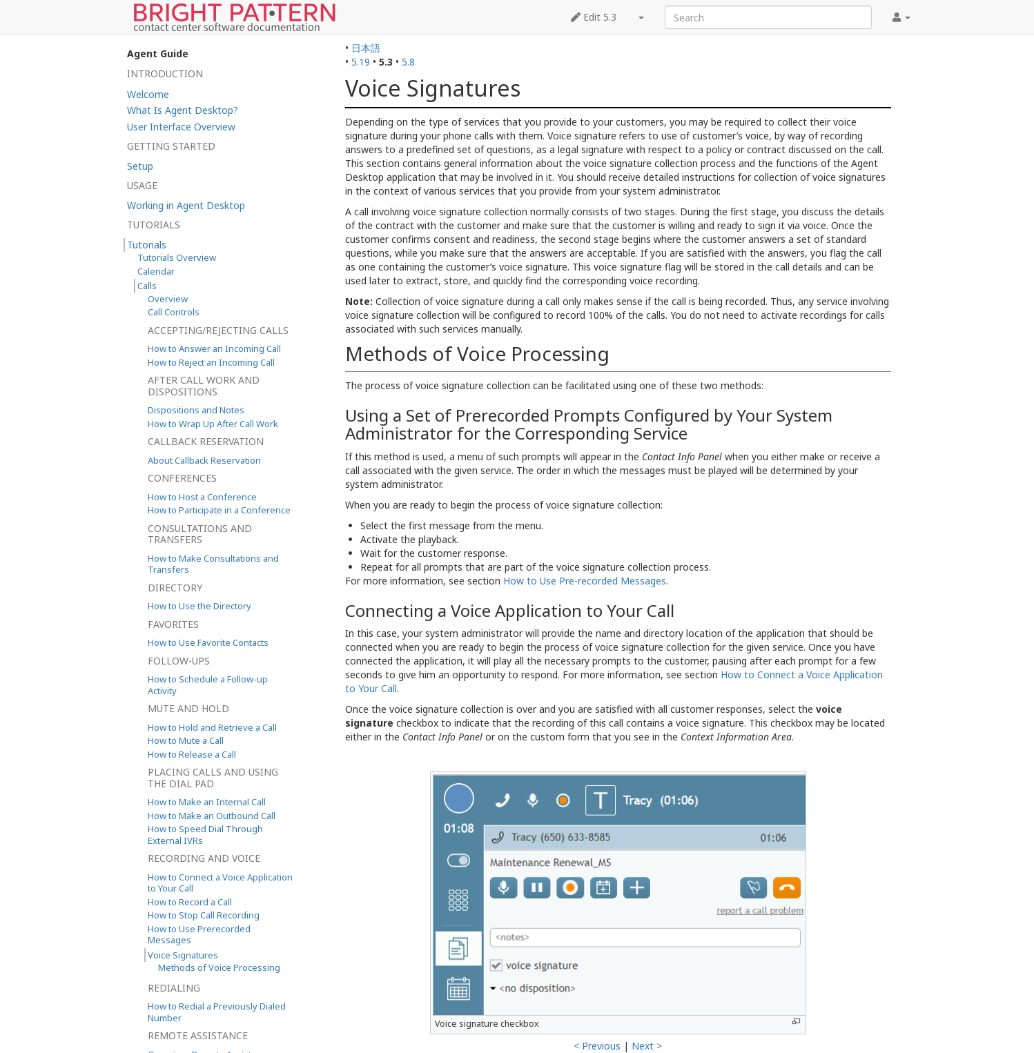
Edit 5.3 (593, 16)
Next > (647, 1045)
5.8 (408, 61)
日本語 (365, 48)
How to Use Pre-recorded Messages (584, 580)
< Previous (597, 1045)
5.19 (360, 61)
